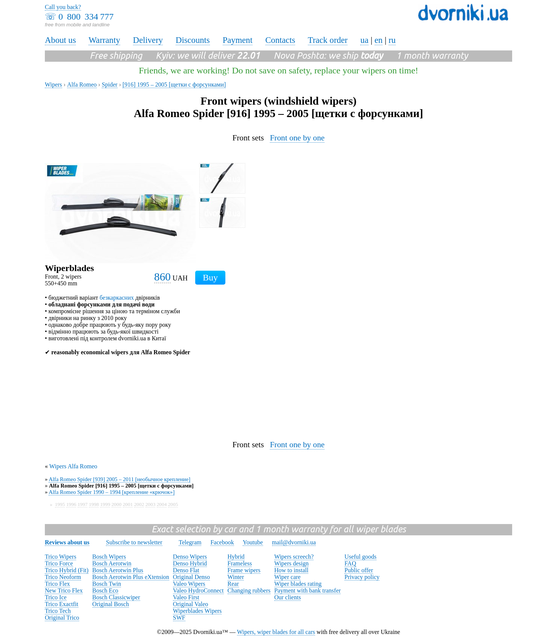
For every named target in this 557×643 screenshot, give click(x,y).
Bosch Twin (106, 584)
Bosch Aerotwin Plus (117, 570)
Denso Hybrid (190, 563)
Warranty (104, 40)
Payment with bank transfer (307, 590)
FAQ (350, 563)
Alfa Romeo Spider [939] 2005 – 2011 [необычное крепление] (119, 479)
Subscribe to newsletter (134, 542)
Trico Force (59, 563)
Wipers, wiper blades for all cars (276, 632)
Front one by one (297, 137)
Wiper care (287, 577)
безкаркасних (116, 297)
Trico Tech (58, 611)
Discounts (193, 40)
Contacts (280, 40)
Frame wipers (244, 570)
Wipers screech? (294, 556)
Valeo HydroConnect (198, 590)
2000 (117, 504)
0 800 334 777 (85, 16)
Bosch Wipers (109, 556)
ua (364, 40)
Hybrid (236, 556)
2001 (128, 504)
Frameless (240, 563)
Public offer (358, 570)
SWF (179, 617)
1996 (71, 504)
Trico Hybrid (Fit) (67, 570)
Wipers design (291, 563)
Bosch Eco (105, 590)
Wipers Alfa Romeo (73, 466)
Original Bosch (110, 604)
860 (162, 277)
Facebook (222, 542)
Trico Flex (57, 584)
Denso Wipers (190, 556)
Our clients (287, 597)
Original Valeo (190, 604)
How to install (291, 570)
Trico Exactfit (61, 604)
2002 (139, 504)
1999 (105, 504)
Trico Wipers (60, 556)
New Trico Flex (64, 590)
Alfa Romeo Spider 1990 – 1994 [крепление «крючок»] (111, 492)
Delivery (148, 40)
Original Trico (62, 617)
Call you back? (63, 7)
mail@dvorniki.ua (294, 542)
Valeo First (186, 597)
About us (60, 40)
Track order (328, 40)
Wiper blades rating (298, 584)
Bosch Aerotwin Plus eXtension (130, 577)
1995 (60, 504)
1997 (83, 504)
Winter (236, 577)
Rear (233, 584)
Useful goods (360, 556)
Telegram (190, 542)
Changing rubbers (249, 590)
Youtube (253, 542)
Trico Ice (56, 597)
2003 (150, 504)
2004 (162, 504)
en (379, 40)
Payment (237, 40)
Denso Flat (186, 570)
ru (392, 40)
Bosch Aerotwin (112, 563)
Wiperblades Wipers (197, 611)
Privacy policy (361, 577)
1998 (94, 504)
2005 (173, 504)
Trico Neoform (63, 577)
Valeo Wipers (189, 584)
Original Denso (191, 577)
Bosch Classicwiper (116, 597)
